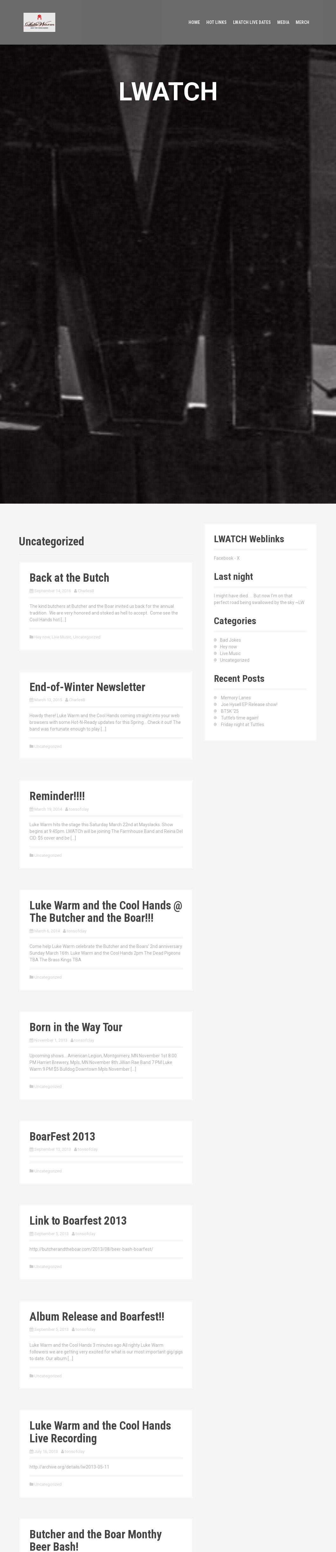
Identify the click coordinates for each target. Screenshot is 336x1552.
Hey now (42, 637)
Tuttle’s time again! (239, 717)
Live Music (61, 637)
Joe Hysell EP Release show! (249, 704)
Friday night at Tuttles (242, 724)
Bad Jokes (230, 640)
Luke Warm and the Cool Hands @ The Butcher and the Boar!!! (106, 912)
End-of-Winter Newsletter (87, 687)
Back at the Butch (69, 578)
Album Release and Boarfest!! (97, 1316)
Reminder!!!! (57, 796)
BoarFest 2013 (62, 1136)
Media (283, 22)
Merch (302, 22)
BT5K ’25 (230, 711)
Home (194, 22)
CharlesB (86, 590)
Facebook (223, 558)
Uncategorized (86, 637)
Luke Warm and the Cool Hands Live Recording (100, 1432)
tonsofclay (79, 809)
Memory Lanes (236, 697)
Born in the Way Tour (76, 1027)
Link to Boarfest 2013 (78, 1221)
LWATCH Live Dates (252, 22)
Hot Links (216, 22)
